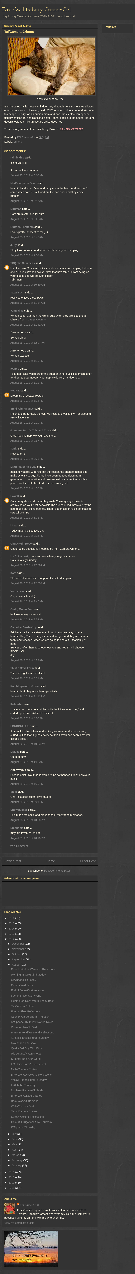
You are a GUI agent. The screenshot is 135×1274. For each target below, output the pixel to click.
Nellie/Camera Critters (24, 1069)
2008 (12, 1187)
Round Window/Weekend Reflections (33, 969)
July (14, 1133)
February (17, 1160)
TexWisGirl (17, 292)
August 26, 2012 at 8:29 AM (26, 660)
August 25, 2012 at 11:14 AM (27, 302)
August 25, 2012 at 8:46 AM (26, 237)
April (15, 1149)
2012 (12, 939)
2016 (12, 918)
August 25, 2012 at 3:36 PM (26, 458)
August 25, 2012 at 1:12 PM (26, 382)
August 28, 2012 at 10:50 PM (27, 820)
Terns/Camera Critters (24, 1111)
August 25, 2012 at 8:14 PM (26, 535)
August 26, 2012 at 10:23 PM (27, 743)
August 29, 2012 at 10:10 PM (27, 838)
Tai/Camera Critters (22, 1006)
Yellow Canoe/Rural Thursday (29, 1079)
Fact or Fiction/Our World (26, 995)
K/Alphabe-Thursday (23, 1127)
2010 (12, 1177)
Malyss (14, 751)
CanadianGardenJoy (23, 627)
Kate (13, 573)
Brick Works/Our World (24, 1100)
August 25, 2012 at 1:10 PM (26, 360)
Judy (13, 245)
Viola (13, 791)
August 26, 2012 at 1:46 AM (26, 601)
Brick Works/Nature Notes (26, 1095)
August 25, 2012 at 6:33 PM (26, 517)
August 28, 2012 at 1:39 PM (26, 783)
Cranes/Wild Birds (22, 985)
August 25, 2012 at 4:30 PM (26, 488)
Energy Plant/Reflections (26, 1011)
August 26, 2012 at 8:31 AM (26, 678)
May (15, 1144)
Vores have (17, 591)
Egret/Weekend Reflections (27, 1116)
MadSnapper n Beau (23, 183)
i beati (14, 525)
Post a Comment (18, 845)
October (17, 954)
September (19, 959)
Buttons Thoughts (22, 226)
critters (18, 141)
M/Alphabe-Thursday (23, 1043)
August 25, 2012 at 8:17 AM (26, 201)
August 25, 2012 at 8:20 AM (26, 219)
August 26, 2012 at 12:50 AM (27, 583)
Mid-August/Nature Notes (26, 1053)
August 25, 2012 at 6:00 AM (26, 175)
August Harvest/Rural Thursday (30, 1037)
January (17, 1165)
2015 (12, 923)
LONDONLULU (19, 726)
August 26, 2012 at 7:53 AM (26, 619)
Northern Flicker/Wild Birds (27, 1090)
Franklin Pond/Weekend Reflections (32, 1032)
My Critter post (19, 556)
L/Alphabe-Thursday (23, 1085)
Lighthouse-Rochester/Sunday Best (32, 1000)
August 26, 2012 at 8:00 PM (26, 718)
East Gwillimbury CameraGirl (36, 10)
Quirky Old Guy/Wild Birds (26, 1048)
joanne (14, 368)
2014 (12, 928)
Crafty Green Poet (21, 609)
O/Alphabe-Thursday (23, 979)
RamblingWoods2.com (24, 686)
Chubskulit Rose (21, 543)
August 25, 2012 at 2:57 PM (26, 440)
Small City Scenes (22, 408)
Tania (13, 448)
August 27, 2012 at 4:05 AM (26, 762)
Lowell (14, 496)
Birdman (15, 208)
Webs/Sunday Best (22, 1106)
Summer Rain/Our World (26, 1058)
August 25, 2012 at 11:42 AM (27, 324)
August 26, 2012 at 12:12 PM (27, 696)
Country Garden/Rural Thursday (30, 1016)
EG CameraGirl (29, 1205)
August (16, 964)
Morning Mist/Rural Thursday (28, 974)
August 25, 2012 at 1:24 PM (26, 400)
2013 (12, 933)
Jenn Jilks (16, 310)
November (18, 948)
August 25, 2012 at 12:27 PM (27, 342)
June (15, 1139)
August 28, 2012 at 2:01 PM (26, 801)
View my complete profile (19, 1222)
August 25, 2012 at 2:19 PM (26, 422)
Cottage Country (36, 319)
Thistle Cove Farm (22, 668)
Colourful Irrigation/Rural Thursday (31, 1122)
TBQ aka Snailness (22, 263)
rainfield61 (17, 157)
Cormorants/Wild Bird (24, 1027)
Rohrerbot (16, 704)
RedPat (15, 390)
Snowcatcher (18, 809)
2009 (12, 1182)
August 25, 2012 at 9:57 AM (26, 255)
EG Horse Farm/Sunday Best (28, 1064)
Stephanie (16, 827)
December (18, 943)
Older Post (88, 861)
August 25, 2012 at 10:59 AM (27, 284)
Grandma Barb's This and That (30, 430)
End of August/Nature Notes (28, 990)
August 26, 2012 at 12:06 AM (27, 565)
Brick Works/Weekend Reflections (31, 1074)
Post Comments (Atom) (58, 870)
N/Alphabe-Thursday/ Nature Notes (32, 1021)
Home (50, 861)
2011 (12, 1172)
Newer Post (12, 861)
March (16, 1154)
